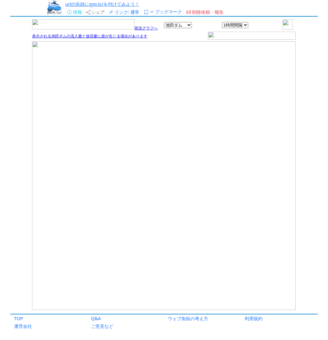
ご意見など (102, 326)
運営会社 (23, 326)
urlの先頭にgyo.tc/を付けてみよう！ (102, 4)
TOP (18, 318)
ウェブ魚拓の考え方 (188, 318)
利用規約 (254, 318)
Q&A (96, 318)
